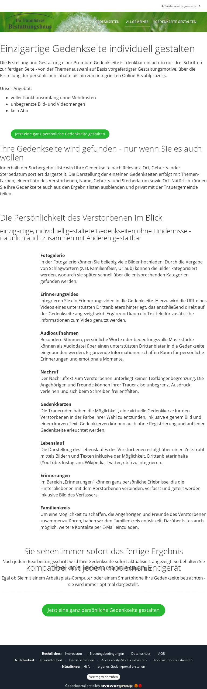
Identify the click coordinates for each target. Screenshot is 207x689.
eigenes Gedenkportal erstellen (121, 666)
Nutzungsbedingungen (107, 653)
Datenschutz (140, 653)
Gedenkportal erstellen (103, 685)
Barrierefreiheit (50, 660)
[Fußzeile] (103, 664)
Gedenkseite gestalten (180, 6)
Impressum (73, 653)
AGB (161, 653)
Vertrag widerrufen (103, 676)
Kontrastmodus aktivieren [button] (173, 660)
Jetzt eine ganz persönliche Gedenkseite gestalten (60, 133)
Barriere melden (81, 660)
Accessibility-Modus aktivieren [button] (124, 660)
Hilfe (87, 666)
